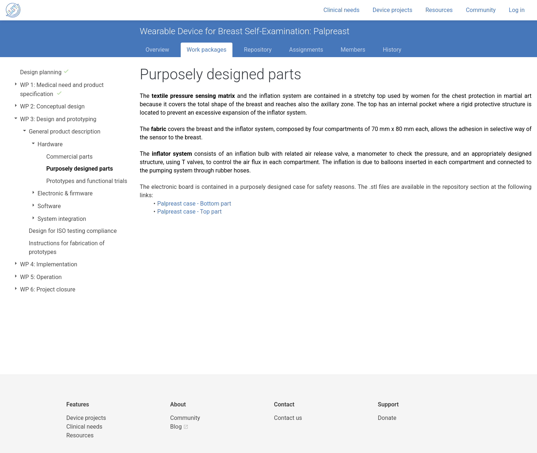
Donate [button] (387, 417)
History (392, 49)
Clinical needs (342, 10)
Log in (517, 10)
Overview (157, 49)
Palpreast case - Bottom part (194, 203)
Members (353, 49)
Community (481, 10)
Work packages (206, 49)
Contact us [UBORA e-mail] (288, 417)
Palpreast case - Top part (189, 211)
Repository (258, 49)
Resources (439, 10)
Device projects (392, 10)
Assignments (306, 49)
